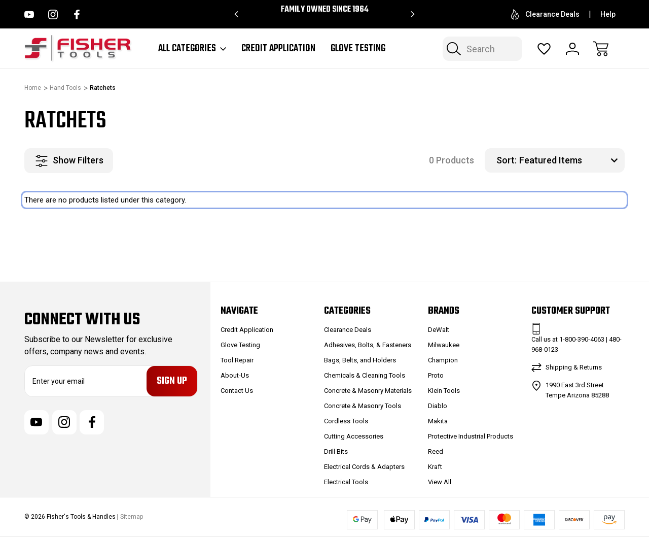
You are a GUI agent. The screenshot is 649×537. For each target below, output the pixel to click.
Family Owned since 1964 (325, 9)
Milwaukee (443, 345)
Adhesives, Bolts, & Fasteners (367, 345)
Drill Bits (336, 451)
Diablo (437, 406)
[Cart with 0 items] (600, 48)
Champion (443, 360)
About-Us (235, 375)
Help (608, 14)
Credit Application (278, 48)
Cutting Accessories (353, 436)
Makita (438, 421)
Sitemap (131, 516)
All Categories (192, 48)
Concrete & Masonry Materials (368, 390)
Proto (436, 375)
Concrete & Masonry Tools (362, 406)
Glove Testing (358, 48)
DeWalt (438, 329)
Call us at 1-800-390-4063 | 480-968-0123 (576, 344)
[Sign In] (572, 48)
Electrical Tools (346, 482)
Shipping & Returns (574, 367)
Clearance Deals (545, 14)
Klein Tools (444, 390)
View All (439, 482)
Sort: (506, 160)
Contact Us (237, 390)
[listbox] (571, 160)
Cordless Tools (346, 421)
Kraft (435, 467)
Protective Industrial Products (470, 436)
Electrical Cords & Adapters (364, 467)
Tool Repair (237, 360)
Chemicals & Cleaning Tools (364, 375)
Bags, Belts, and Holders (360, 360)
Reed (435, 451)
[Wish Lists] (544, 48)
